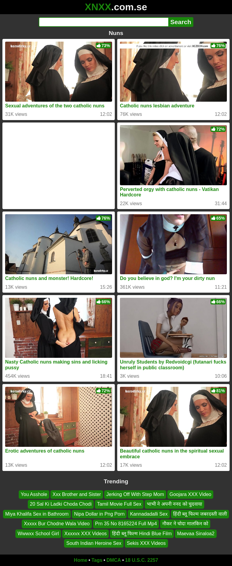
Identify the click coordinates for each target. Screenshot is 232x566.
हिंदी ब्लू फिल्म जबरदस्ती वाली (200, 514)
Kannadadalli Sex (149, 514)
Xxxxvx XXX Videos (85, 533)
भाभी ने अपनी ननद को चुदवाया (174, 504)
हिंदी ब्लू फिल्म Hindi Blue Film (142, 533)
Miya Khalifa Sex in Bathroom (37, 514)
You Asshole (34, 494)
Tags (97, 560)
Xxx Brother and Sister (77, 494)
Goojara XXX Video (190, 494)
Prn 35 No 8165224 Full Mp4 (126, 523)
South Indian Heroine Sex (93, 543)
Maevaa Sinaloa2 (195, 533)
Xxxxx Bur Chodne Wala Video (57, 523)
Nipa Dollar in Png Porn (99, 514)
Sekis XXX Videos (146, 543)
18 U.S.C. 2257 (141, 560)
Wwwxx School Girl (38, 533)
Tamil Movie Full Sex (119, 504)
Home (80, 560)
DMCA (113, 560)
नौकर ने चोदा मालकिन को (185, 523)
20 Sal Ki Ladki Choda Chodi (61, 504)
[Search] (103, 22)
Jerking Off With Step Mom (135, 494)
